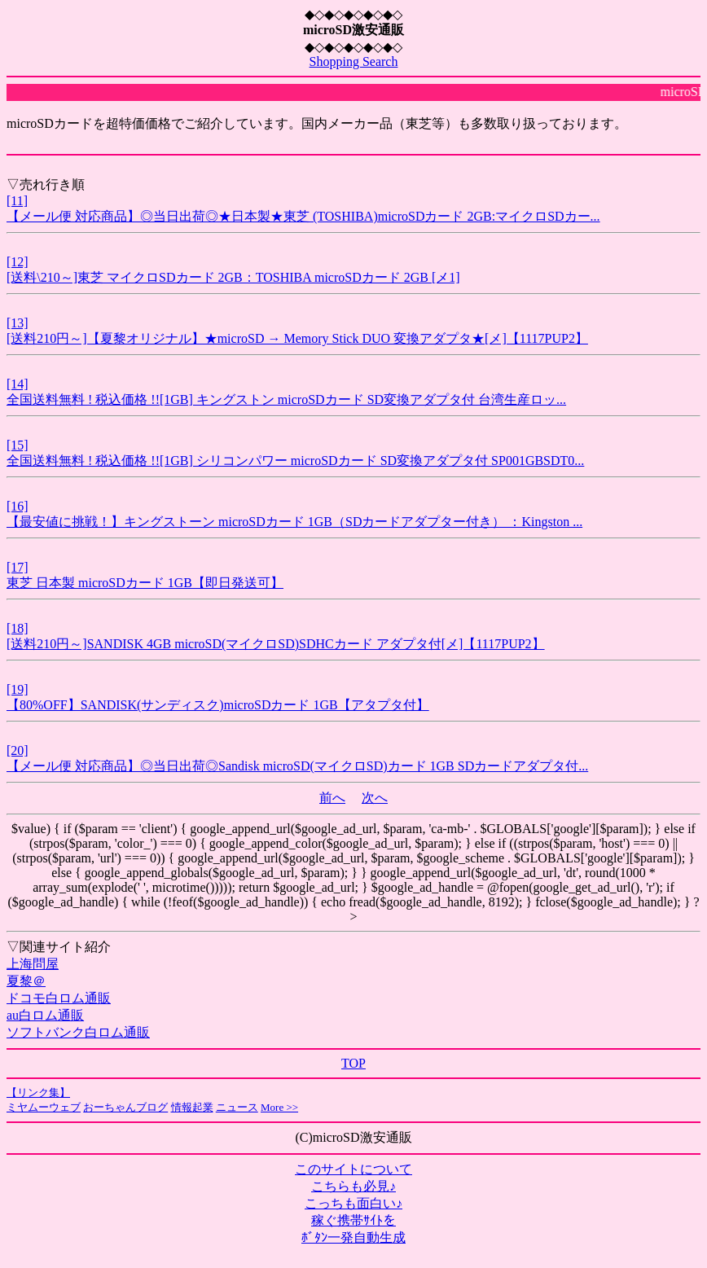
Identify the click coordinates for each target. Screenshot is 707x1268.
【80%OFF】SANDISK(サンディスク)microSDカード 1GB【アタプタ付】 (218, 705)
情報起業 (192, 1107)
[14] (18, 384)
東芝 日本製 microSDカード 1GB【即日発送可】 (145, 583)
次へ (375, 798)
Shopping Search (354, 61)
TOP (353, 1063)
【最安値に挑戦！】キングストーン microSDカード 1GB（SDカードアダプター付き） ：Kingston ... (294, 522)
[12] (18, 262)
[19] (18, 689)
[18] (18, 628)
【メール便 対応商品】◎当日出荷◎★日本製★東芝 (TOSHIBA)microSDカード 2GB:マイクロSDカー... (303, 216)
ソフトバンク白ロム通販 (78, 1032)
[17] (18, 567)
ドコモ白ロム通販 (59, 998)
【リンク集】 (38, 1092)
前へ (332, 798)
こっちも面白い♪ (353, 1203)
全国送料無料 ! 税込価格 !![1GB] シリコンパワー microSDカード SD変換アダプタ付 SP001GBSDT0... (295, 460)
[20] (18, 750)
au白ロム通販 (45, 1015)
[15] (18, 445)
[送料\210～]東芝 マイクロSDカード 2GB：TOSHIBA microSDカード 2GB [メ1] (233, 277)
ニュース (237, 1107)
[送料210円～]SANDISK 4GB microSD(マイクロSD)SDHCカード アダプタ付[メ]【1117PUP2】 (276, 644)
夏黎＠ (26, 981)
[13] (18, 323)
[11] (17, 201)
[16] (18, 506)
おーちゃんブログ (125, 1107)
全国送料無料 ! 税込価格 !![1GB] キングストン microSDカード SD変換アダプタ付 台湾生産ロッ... (286, 399)
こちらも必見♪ (353, 1186)
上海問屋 (33, 964)
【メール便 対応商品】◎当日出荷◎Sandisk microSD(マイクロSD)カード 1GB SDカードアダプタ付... (297, 766)
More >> (279, 1107)
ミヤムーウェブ (44, 1107)
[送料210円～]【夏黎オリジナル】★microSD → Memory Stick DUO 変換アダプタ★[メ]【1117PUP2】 (297, 338)
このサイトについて (353, 1169)
